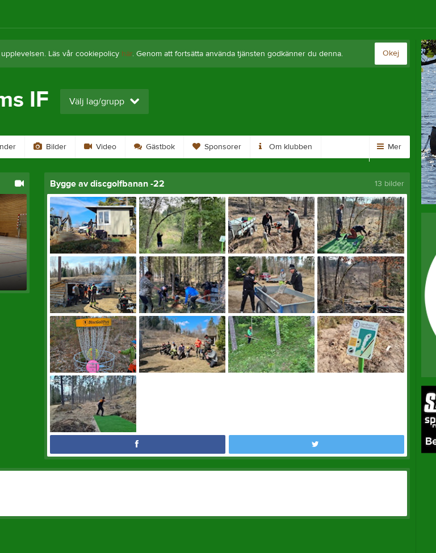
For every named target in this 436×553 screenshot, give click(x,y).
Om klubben (285, 147)
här (126, 54)
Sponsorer (216, 147)
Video (100, 147)
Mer (389, 147)
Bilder (49, 147)
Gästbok (154, 147)
